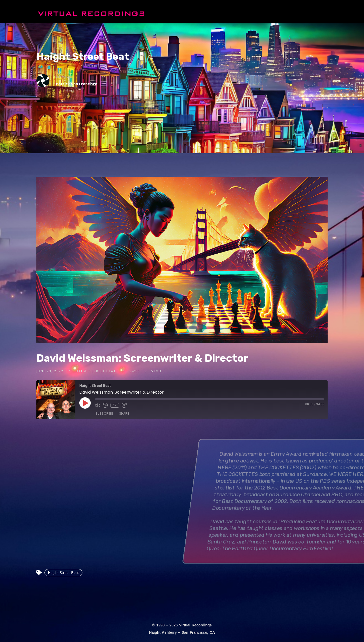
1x (114, 405)
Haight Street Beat (82, 56)
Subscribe (104, 413)
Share (124, 413)
